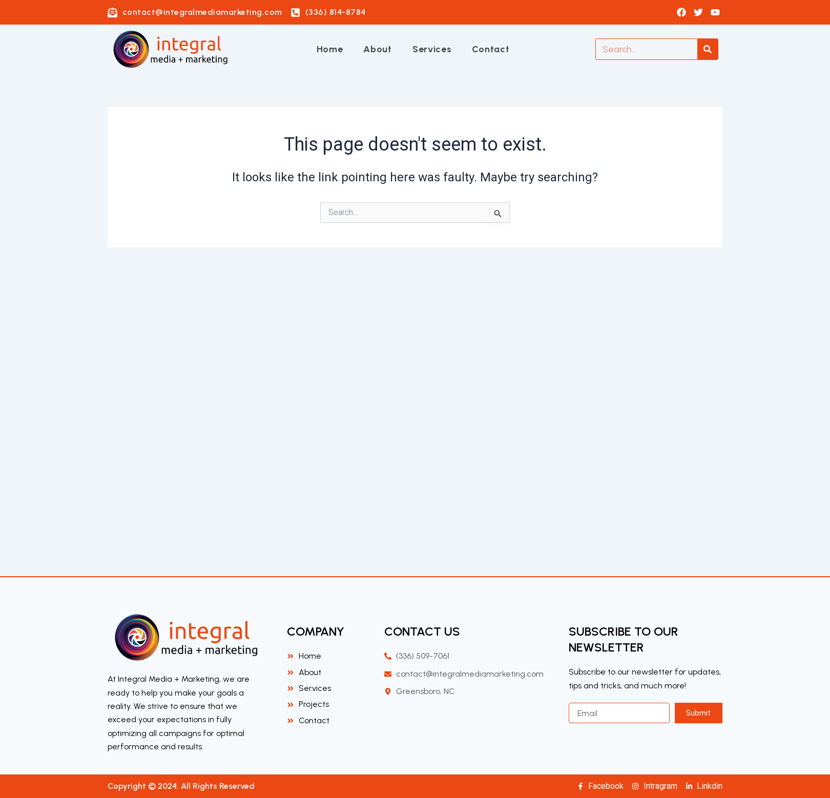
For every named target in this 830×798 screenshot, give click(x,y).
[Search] (707, 49)
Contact (490, 49)
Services (432, 49)
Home (330, 49)
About (377, 49)
